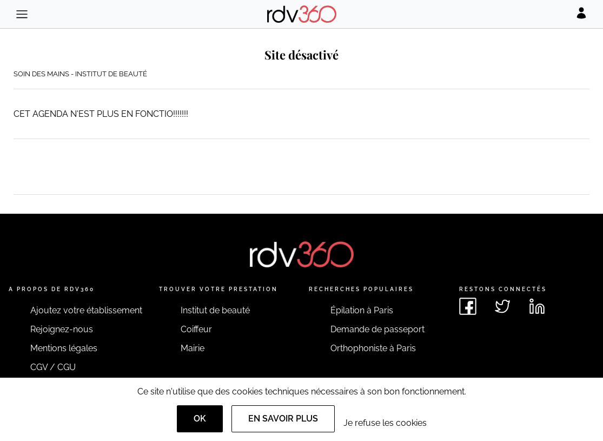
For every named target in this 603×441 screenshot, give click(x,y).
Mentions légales (63, 348)
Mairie (192, 348)
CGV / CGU (53, 367)
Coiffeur (196, 329)
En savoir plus (283, 418)
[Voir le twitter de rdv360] (502, 306)
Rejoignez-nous (61, 329)
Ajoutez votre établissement (86, 310)
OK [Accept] (200, 418)
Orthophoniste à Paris (373, 348)
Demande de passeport (377, 329)
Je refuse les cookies (385, 423)
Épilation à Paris (361, 310)
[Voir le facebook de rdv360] (467, 306)
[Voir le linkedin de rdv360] (537, 306)
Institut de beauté (215, 310)
